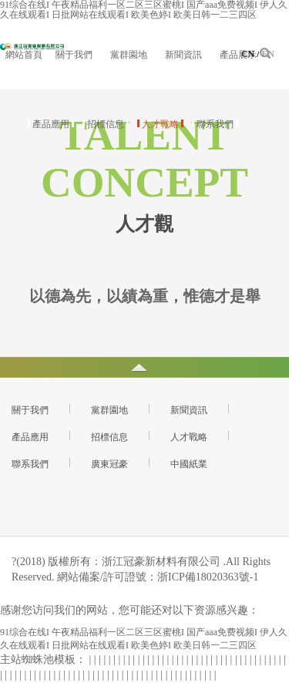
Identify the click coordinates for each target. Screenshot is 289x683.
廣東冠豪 (109, 464)
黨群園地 (128, 54)
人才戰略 (160, 124)
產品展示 (238, 54)
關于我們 (73, 54)
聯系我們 (215, 124)
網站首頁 (23, 54)
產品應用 (50, 124)
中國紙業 (188, 464)
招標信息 (105, 124)
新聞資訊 (183, 54)
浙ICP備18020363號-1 (207, 577)
